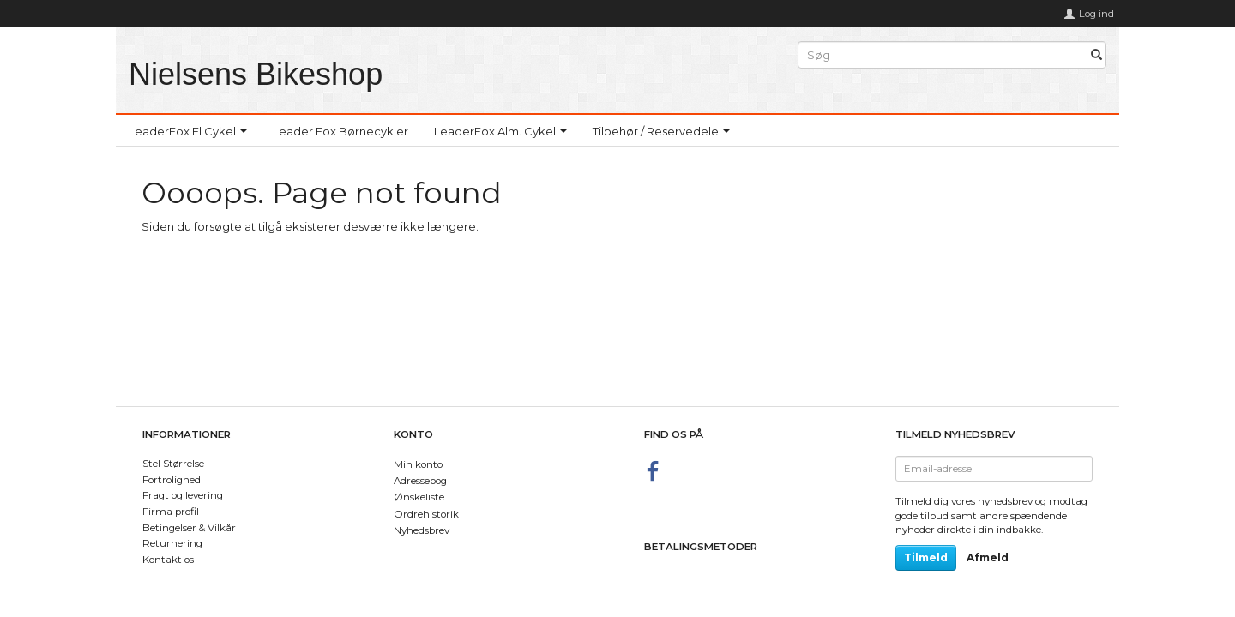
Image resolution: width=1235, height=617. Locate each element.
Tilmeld (926, 557)
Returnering (172, 543)
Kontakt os (168, 560)
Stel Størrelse (173, 464)
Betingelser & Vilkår (189, 528)
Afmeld (988, 557)
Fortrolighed (171, 480)
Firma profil (170, 512)
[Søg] (1096, 55)
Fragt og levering (182, 495)
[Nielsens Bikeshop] (256, 74)
